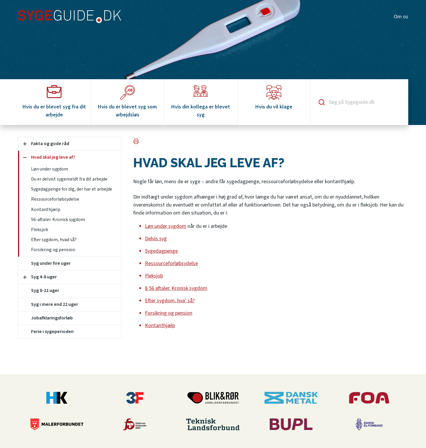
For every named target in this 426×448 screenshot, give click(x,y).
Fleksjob (39, 229)
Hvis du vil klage (273, 98)
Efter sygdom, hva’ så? (170, 300)
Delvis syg (156, 238)
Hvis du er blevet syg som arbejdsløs (127, 102)
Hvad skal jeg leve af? (53, 157)
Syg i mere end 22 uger (54, 304)
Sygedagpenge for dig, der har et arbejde (71, 189)
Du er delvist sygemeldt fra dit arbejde (69, 179)
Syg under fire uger (51, 263)
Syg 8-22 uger (45, 290)
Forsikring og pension (53, 249)
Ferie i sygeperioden (52, 331)
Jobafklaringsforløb (52, 318)
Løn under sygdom (49, 169)
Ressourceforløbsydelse (55, 199)
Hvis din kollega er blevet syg (200, 102)
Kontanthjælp (45, 209)
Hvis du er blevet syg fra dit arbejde (54, 102)
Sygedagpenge (161, 251)
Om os (401, 16)
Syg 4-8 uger (44, 277)
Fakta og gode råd (50, 143)
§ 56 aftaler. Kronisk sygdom (176, 288)
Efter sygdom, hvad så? (54, 239)
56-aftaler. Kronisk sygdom (58, 219)
